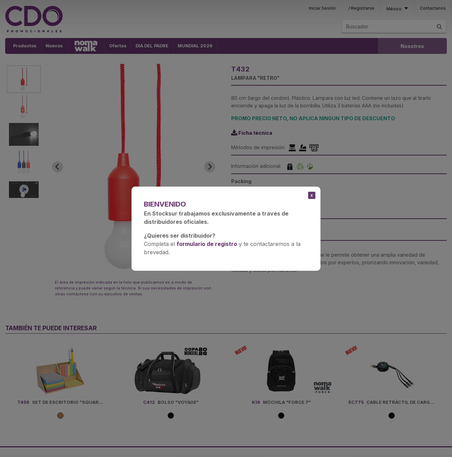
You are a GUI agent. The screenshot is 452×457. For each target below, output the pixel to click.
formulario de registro (207, 243)
